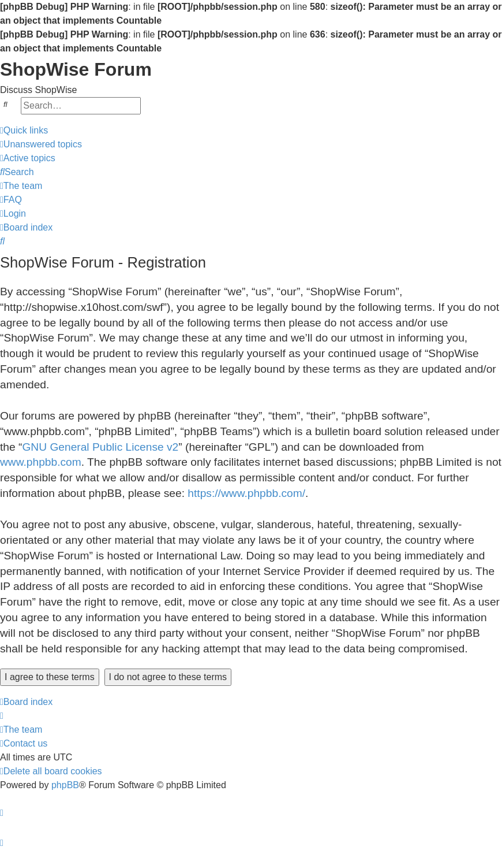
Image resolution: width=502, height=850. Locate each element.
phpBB (65, 785)
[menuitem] (41, 144)
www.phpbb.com (40, 462)
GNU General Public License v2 (100, 447)
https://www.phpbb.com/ (246, 493)
